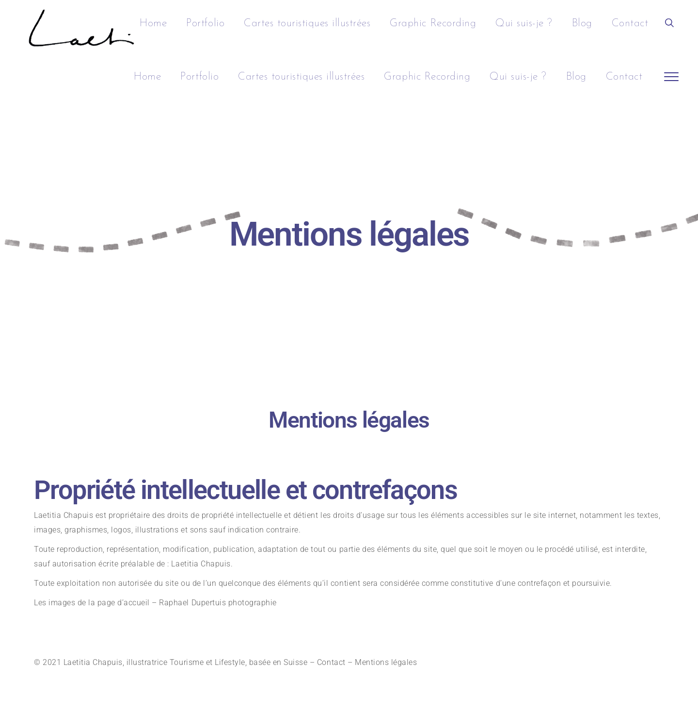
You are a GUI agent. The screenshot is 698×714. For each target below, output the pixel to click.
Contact (331, 662)
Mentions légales (387, 662)
